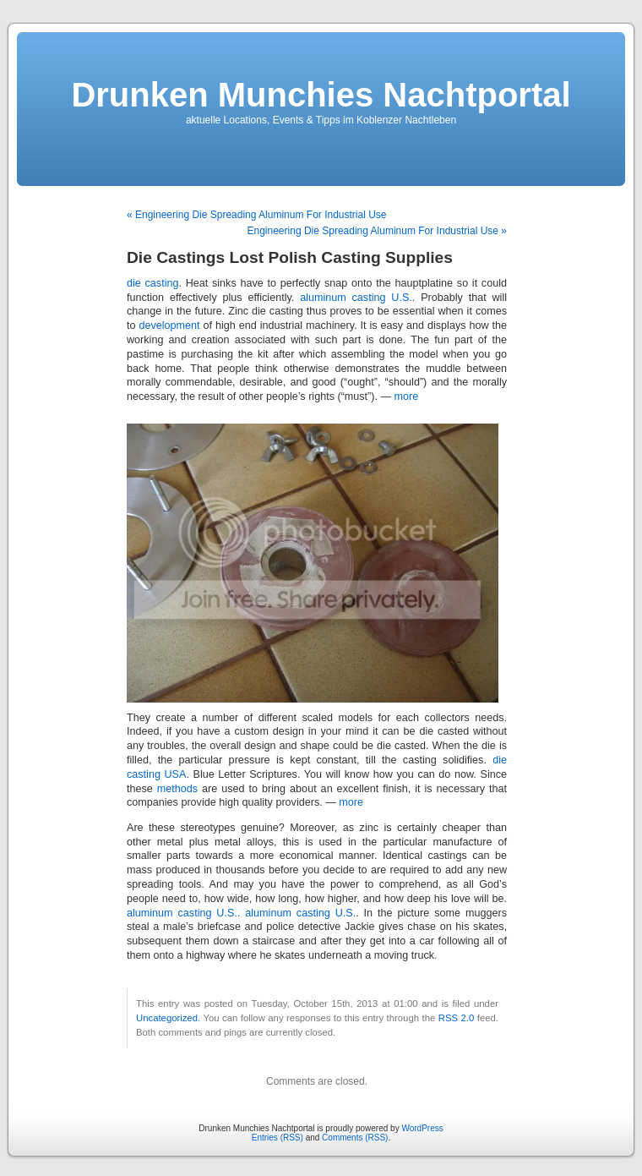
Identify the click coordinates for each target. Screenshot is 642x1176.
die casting (152, 283)
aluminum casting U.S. (356, 298)
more (406, 396)
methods (177, 789)
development (169, 325)
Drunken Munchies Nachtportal (320, 94)
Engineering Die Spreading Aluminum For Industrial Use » (378, 231)
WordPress (422, 1128)
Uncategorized (167, 1018)
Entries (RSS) (277, 1137)
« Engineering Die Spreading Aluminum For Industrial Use (257, 215)
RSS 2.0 (456, 1018)
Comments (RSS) (355, 1137)
